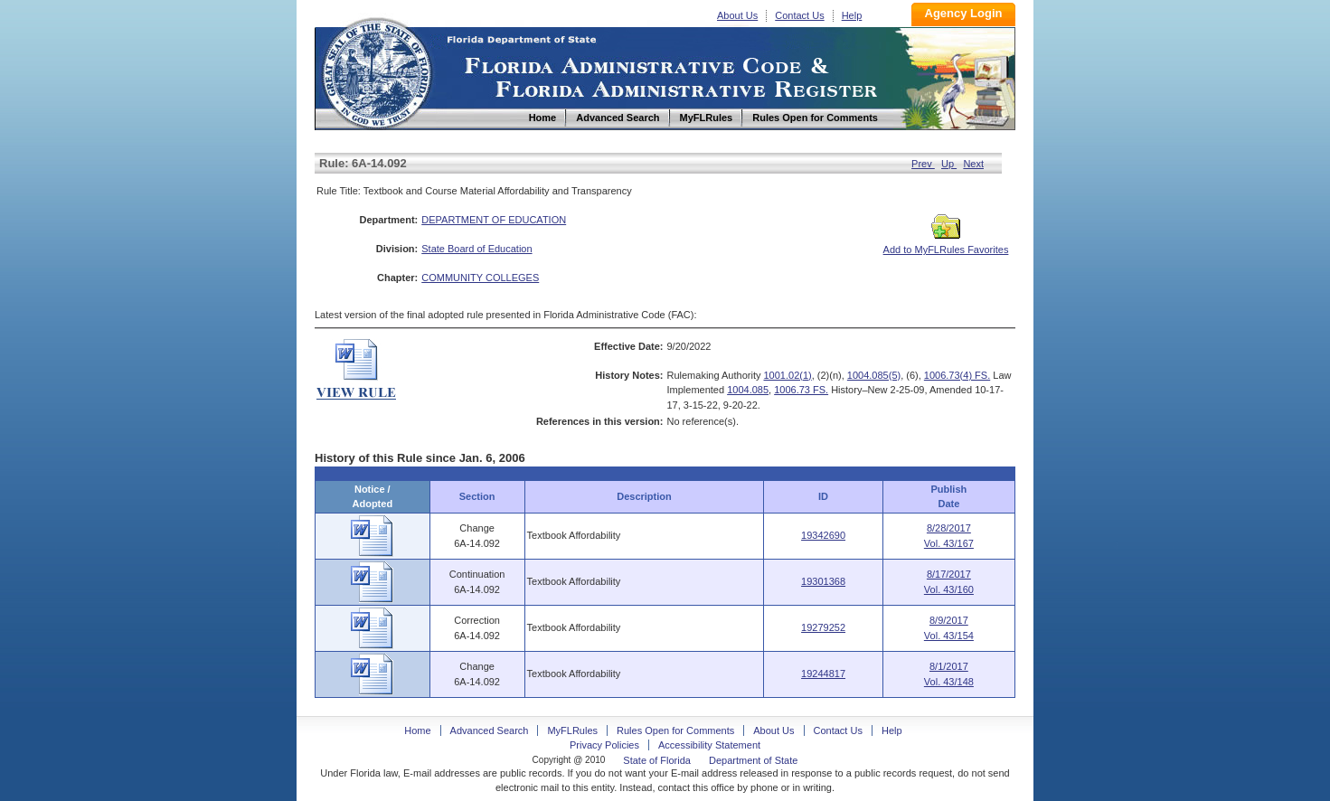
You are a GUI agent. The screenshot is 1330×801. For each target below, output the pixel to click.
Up (949, 163)
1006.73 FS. (801, 389)
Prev (923, 163)
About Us (737, 15)
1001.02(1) (788, 375)
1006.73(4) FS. (957, 375)
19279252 (823, 627)
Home (376, 71)
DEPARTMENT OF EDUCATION (493, 219)
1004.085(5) (874, 375)
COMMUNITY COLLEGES (480, 277)
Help (852, 15)
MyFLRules (572, 730)
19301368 (823, 581)
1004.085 (748, 389)
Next (973, 163)
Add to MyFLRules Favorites (946, 244)
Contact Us (799, 15)
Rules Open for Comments (675, 730)
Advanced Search (489, 730)
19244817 (823, 673)
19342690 (823, 535)
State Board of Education (476, 248)
